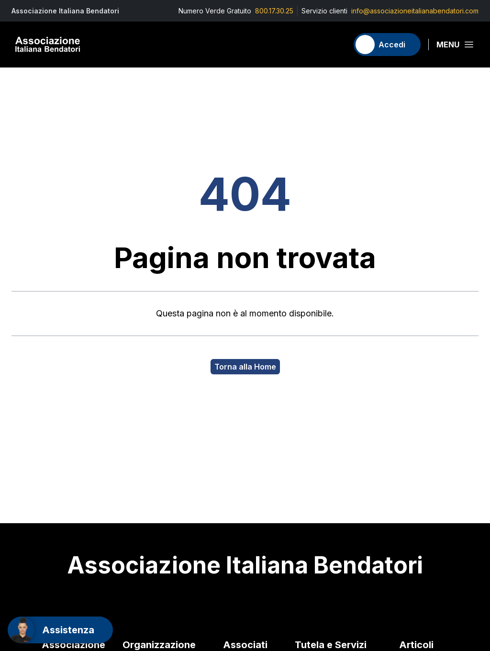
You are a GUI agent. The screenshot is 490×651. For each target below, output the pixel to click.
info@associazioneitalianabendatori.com (415, 11)
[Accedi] (387, 44)
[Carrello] (336, 44)
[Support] (60, 630)
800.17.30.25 (274, 11)
